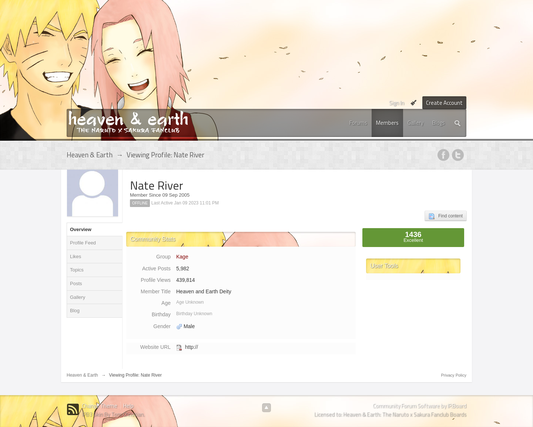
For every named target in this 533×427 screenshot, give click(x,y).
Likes (75, 256)
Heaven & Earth (82, 375)
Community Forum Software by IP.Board (419, 405)
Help (128, 405)
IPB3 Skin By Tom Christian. (113, 414)
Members (387, 123)
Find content (446, 216)
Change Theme (99, 405)
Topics (77, 270)
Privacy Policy (453, 375)
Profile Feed (83, 243)
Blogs (438, 123)
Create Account (444, 103)
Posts (76, 283)
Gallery (415, 123)
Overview (80, 229)
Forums (358, 123)
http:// (191, 347)
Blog (75, 310)
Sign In (396, 103)
